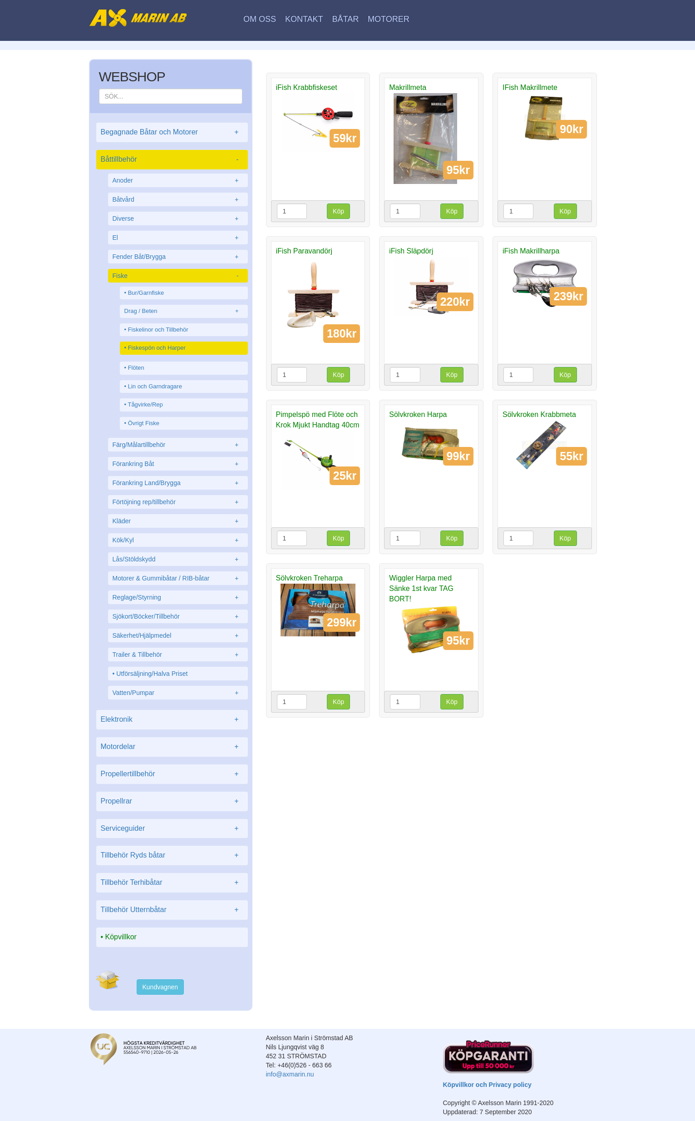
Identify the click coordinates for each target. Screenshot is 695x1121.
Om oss (259, 19)
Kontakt (304, 19)
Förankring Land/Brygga (178, 482)
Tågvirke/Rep (145, 404)
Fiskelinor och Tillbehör (158, 329)
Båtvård (178, 199)
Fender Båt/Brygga (178, 256)
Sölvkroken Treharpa (309, 578)
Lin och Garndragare (155, 386)
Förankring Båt (178, 463)
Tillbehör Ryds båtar (172, 855)
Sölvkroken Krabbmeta (539, 414)
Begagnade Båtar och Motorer (172, 132)
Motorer (388, 19)
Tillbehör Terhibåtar (172, 883)
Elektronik (172, 719)
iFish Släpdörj (411, 251)
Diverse (178, 218)
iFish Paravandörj (304, 251)
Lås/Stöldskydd (178, 559)
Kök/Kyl (178, 540)
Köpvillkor (121, 937)
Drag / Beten (183, 311)
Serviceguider (172, 828)
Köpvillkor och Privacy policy (487, 1084)
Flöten (136, 367)
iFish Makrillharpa (531, 251)
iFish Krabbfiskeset (306, 87)
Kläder (178, 521)
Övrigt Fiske (143, 423)
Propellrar (172, 801)
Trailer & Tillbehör (178, 654)
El (178, 237)
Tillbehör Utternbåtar (172, 910)
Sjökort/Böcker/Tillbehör (178, 616)
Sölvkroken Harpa (418, 414)
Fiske (178, 275)
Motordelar (172, 747)
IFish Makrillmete (530, 87)
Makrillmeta (407, 87)
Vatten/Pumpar (178, 692)
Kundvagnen (160, 987)
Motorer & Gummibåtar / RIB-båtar (178, 578)
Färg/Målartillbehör (178, 444)
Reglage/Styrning (178, 597)
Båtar (345, 19)
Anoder (178, 180)
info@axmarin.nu (290, 1074)
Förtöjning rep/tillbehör (178, 501)
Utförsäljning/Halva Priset (151, 673)
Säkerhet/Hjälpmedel (178, 635)
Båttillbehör (172, 159)
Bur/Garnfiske (146, 292)
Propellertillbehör (172, 774)
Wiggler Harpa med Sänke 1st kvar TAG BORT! (421, 588)
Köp (338, 211)
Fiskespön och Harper (157, 347)
